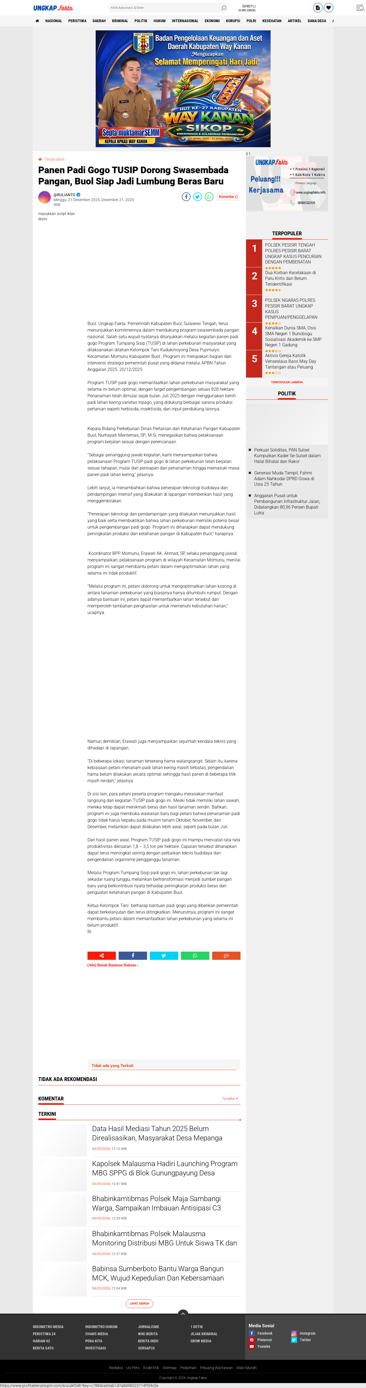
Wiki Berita (148, 1334)
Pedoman (188, 1368)
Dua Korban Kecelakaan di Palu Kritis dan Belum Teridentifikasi (290, 278)
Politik (140, 21)
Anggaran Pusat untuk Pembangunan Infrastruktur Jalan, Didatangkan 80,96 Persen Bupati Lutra (287, 504)
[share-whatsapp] (209, 196)
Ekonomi (212, 21)
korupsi (233, 21)
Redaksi (116, 1368)
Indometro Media (48, 1327)
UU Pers (133, 1368)
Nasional (53, 21)
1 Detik (197, 1327)
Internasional (185, 21)
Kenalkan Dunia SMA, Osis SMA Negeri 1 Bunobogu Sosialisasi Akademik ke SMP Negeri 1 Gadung (293, 336)
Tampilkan (230, 1098)
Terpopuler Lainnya (287, 382)
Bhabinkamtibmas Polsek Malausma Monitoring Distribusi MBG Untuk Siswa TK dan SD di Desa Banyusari (164, 1243)
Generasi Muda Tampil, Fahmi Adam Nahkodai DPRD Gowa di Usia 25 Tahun (284, 478)
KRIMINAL (120, 21)
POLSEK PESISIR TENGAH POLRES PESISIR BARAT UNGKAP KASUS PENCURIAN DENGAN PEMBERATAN (293, 253)
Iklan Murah (246, 1368)
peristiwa (77, 21)
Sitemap (170, 1368)
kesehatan (272, 21)
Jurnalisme (148, 1327)
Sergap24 (146, 1348)
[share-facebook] (186, 196)
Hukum (160, 21)
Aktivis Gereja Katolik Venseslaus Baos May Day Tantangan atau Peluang (290, 361)
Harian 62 (41, 1341)
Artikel (294, 21)
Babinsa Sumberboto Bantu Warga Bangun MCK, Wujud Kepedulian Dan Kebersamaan (158, 1273)
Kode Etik (151, 1368)
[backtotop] (183, 1314)
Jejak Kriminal (204, 1334)
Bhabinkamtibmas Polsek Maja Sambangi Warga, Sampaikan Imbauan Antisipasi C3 (156, 1203)
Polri (251, 21)
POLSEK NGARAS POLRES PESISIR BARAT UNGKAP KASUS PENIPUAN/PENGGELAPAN (291, 309)
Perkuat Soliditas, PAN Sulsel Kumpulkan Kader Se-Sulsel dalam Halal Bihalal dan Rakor (287, 455)
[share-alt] (101, 956)
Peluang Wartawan (216, 1368)
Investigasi (95, 1348)
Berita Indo (148, 1341)
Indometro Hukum (101, 1327)
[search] (168, 8)
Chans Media (96, 1334)
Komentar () (228, 197)
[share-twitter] (197, 196)
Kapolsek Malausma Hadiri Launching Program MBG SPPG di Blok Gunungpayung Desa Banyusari (165, 1173)
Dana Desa (317, 21)
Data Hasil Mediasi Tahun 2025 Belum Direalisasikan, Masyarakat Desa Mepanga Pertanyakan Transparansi (157, 1138)
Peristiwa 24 (44, 1334)
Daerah (99, 21)
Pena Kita (93, 1341)
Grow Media (201, 1341)
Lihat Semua (139, 1303)
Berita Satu (43, 1348)
